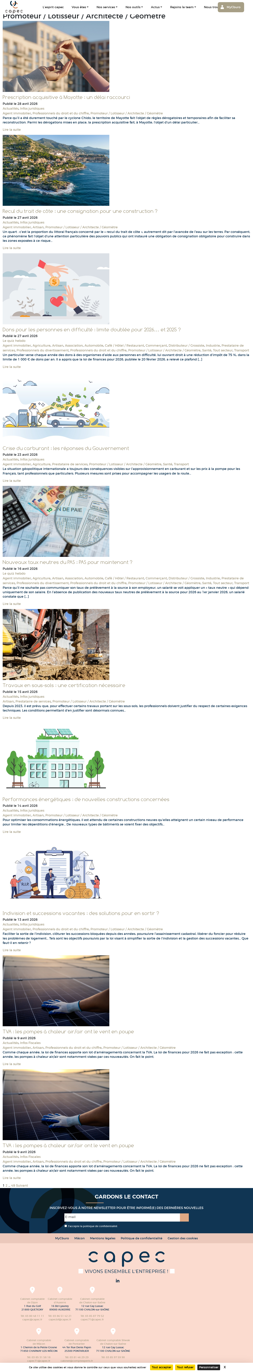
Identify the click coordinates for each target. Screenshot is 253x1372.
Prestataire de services (69, 464)
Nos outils (133, 7)
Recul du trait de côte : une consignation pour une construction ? (80, 211)
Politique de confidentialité (141, 1238)
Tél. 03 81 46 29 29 (77, 1357)
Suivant (22, 1186)
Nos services (106, 7)
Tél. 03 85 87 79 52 (92, 1316)
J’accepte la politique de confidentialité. (93, 1226)
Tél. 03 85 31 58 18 (38, 1357)
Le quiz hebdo (14, 341)
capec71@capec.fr (92, 1319)
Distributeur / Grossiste (186, 346)
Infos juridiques (32, 109)
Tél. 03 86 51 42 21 (60, 1316)
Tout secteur (223, 350)
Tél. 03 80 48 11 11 (32, 1316)
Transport (241, 350)
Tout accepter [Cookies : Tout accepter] (161, 1367)
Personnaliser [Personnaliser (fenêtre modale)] (208, 1367)
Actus (155, 7)
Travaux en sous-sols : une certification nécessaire (64, 685)
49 (13, 1186)
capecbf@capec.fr (60, 1319)
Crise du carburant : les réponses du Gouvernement (66, 448)
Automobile (93, 346)
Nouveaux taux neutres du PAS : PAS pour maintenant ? (67, 562)
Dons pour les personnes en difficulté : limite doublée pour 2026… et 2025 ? (92, 330)
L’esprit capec (53, 7)
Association (74, 346)
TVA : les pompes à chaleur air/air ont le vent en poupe (68, 1032)
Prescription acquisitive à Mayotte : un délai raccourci (66, 97)
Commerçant (156, 346)
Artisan (38, 227)
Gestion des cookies (183, 1238)
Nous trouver (213, 7)
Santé (206, 350)
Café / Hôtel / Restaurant (124, 346)
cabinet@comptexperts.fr (77, 1360)
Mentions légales (102, 1238)
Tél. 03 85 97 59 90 (113, 1357)
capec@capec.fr (32, 1319)
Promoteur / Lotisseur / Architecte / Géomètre (126, 113)
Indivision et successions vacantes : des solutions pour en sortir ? (81, 913)
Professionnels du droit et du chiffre (61, 113)
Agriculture (41, 346)
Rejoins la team (182, 7)
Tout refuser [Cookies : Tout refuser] (185, 1367)
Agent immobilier (17, 113)
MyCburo (234, 7)
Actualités (10, 109)
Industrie (213, 346)
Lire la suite (12, 130)
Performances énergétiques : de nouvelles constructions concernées (86, 799)
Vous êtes (79, 7)
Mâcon (79, 1238)
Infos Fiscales (30, 1043)
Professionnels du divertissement (43, 350)
